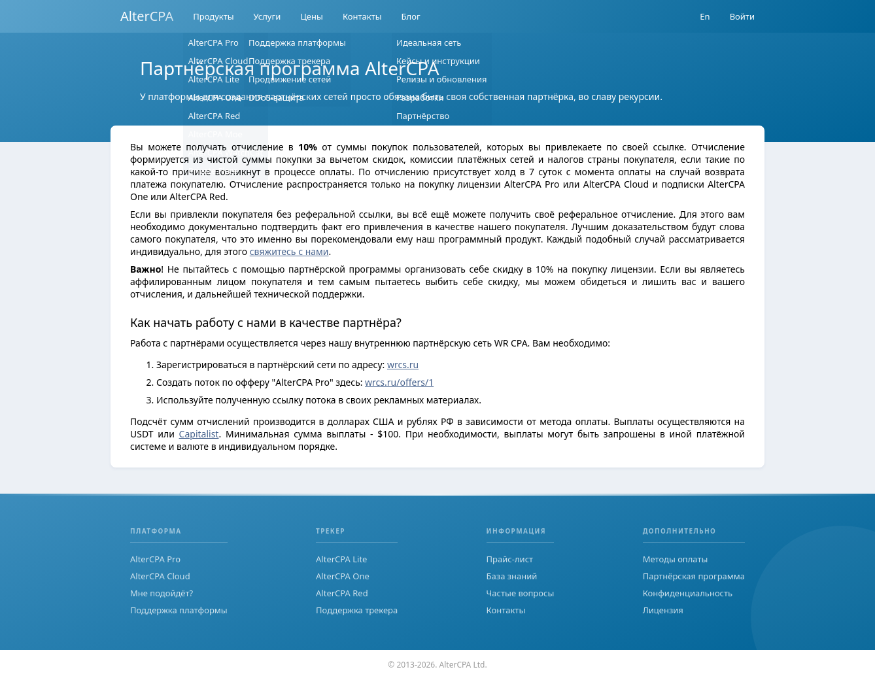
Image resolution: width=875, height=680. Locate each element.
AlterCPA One (342, 576)
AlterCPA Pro (155, 559)
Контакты (362, 16)
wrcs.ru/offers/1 (399, 382)
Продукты (213, 16)
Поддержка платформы (179, 610)
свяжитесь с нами (289, 251)
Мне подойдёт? (161, 593)
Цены (311, 16)
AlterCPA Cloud (160, 576)
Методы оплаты (675, 559)
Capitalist (199, 434)
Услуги (267, 16)
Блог (411, 16)
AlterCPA (146, 16)
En (705, 16)
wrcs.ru (403, 364)
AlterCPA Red (342, 593)
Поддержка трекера (357, 610)
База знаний (512, 576)
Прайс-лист (510, 559)
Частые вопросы (521, 593)
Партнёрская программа (694, 576)
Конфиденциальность (687, 593)
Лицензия (663, 610)
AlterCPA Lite (341, 559)
